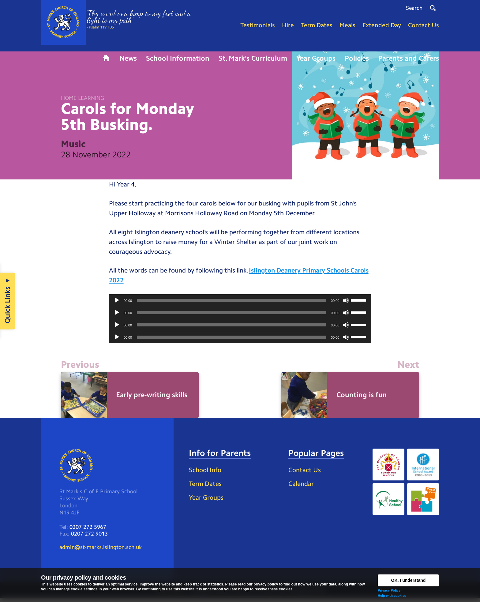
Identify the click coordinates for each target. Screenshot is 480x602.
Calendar (301, 487)
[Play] (117, 303)
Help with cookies (392, 595)
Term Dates (206, 487)
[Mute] (346, 303)
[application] (240, 303)
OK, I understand (408, 580)
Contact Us (305, 473)
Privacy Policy (389, 590)
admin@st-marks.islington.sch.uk (100, 550)
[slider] (231, 303)
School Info (206, 473)
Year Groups (207, 501)
